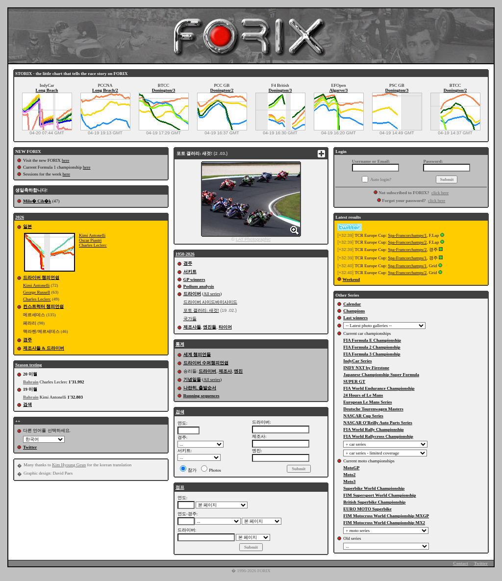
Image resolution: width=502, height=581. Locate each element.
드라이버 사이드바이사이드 (210, 302)
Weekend (351, 279)
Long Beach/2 (105, 90)
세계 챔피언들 (197, 354)
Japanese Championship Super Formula (381, 374)
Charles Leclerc (93, 245)
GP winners (194, 279)
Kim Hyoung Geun (69, 464)
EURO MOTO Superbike (367, 508)
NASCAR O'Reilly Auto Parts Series (377, 422)
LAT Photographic (253, 239)
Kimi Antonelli (92, 235)
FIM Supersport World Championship (379, 495)
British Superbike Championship (374, 502)
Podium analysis (198, 286)
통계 (180, 344)
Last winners (355, 317)
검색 (27, 404)
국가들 (190, 318)
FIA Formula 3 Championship (371, 354)
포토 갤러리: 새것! (201, 310)
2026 (19, 217)
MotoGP (351, 467)
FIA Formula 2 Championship (371, 347)
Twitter (30, 447)
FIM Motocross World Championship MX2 (384, 522)
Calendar (352, 304)
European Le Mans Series (367, 402)
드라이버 (192, 293)
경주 (27, 339)
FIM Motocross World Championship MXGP (386, 515)
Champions (354, 310)
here (66, 160)
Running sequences (201, 395)
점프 (180, 487)
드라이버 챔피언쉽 (41, 277)
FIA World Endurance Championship (378, 388)
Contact (460, 563)
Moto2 (349, 474)
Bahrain (31, 381)
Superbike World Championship (373, 488)
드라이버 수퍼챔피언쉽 (205, 362)
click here (440, 192)
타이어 (225, 327)
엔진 (238, 371)
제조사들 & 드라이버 (43, 348)
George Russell (36, 292)
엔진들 (209, 327)
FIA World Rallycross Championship (378, 436)
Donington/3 (164, 90)
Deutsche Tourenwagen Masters (373, 408)
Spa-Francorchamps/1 (407, 235)
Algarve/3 (338, 90)
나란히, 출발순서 (200, 387)
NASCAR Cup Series (363, 415)
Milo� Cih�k (37, 201)
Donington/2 (222, 90)
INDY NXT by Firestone (366, 367)
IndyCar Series (357, 360)
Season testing (28, 364)
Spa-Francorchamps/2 (407, 242)
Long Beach (47, 90)
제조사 (225, 371)
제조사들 (192, 327)
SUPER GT (354, 381)
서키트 (190, 271)
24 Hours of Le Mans (363, 395)
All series (211, 293)
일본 (27, 226)
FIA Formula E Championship (372, 340)
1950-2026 (185, 254)
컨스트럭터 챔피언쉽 (43, 306)
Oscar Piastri (90, 240)
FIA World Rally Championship (373, 429)
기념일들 (192, 379)
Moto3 (349, 481)
